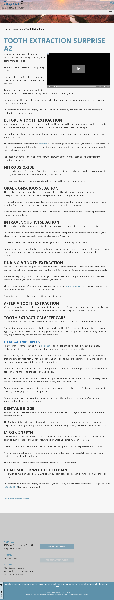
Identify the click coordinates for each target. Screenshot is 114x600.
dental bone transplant (76, 286)
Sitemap (57, 586)
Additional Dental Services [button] (16, 498)
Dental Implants (22, 341)
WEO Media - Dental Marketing (59, 584)
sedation (43, 143)
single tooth (47, 345)
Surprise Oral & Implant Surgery (33, 584)
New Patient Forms (57, 553)
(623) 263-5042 (11, 487)
